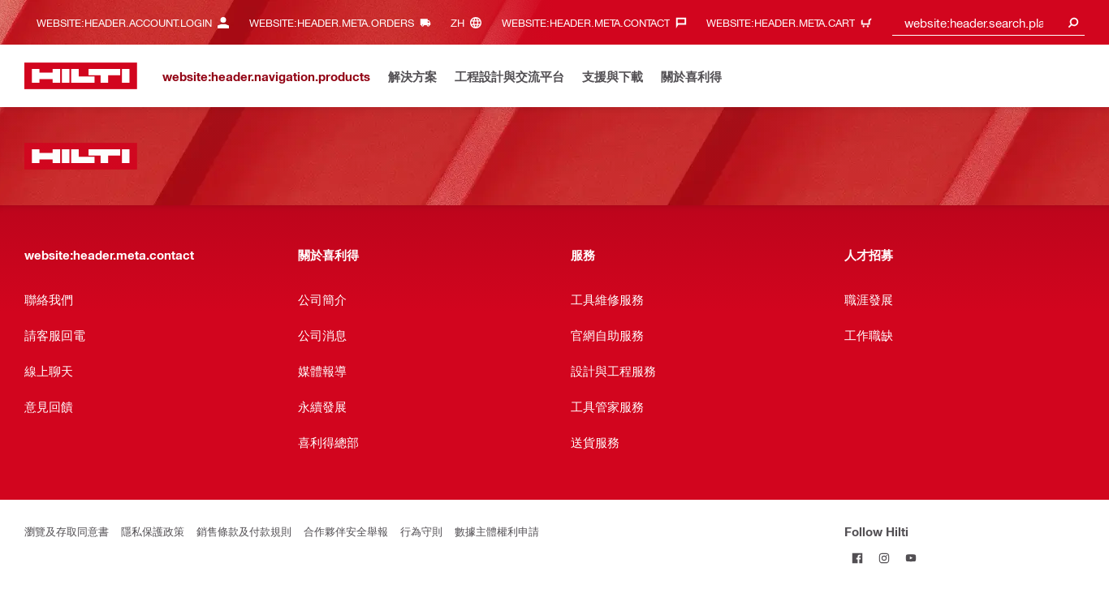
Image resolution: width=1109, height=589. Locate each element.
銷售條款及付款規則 (243, 531)
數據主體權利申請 (497, 531)
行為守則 (421, 531)
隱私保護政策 (152, 531)
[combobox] (988, 22)
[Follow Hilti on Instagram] (884, 557)
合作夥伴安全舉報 (346, 531)
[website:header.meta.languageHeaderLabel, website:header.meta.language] (470, 22)
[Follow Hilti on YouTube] (911, 557)
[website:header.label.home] (80, 75)
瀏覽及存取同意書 (66, 531)
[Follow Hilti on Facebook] (857, 557)
